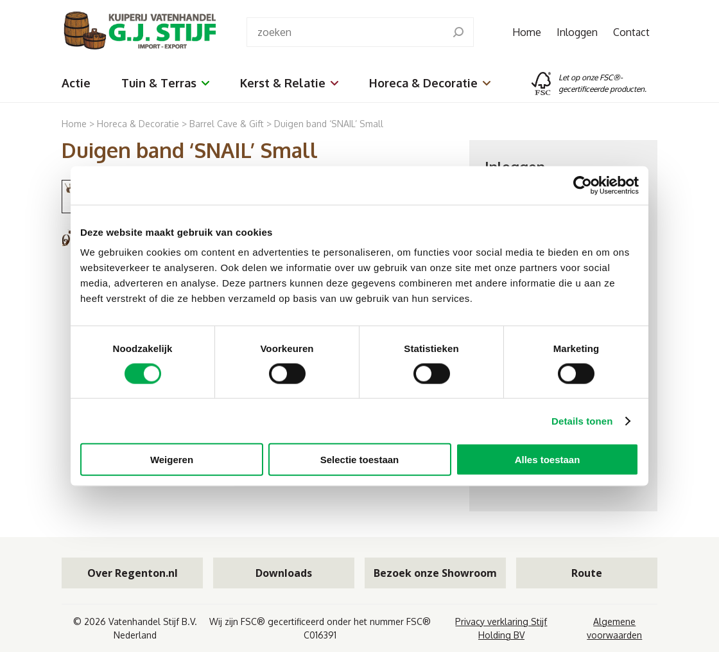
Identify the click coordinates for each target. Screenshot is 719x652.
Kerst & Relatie (289, 83)
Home (526, 32)
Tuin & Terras (165, 83)
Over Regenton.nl (132, 573)
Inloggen (577, 32)
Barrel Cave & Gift (226, 123)
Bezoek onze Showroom (435, 573)
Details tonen (581, 420)
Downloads (284, 573)
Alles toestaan (547, 459)
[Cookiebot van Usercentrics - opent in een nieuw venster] (582, 185)
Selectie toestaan (359, 459)
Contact (631, 32)
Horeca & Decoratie (429, 83)
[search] (458, 32)
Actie (76, 83)
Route (586, 573)
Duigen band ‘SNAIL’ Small (328, 123)
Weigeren (171, 459)
